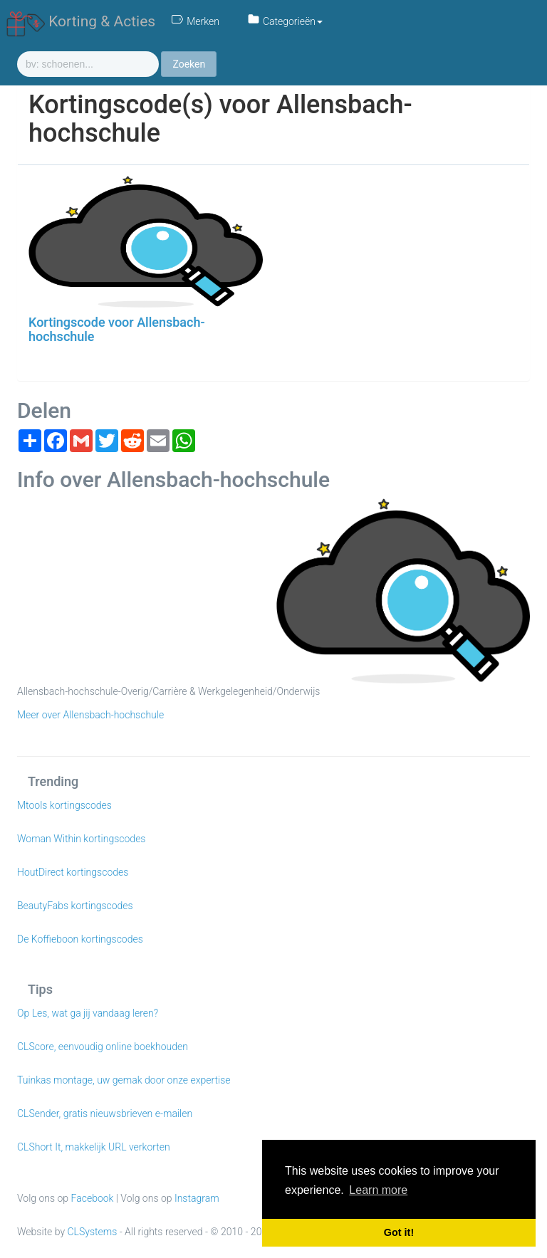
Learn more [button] (378, 1190)
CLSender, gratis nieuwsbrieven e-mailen (104, 1113)
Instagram (196, 1198)
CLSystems (93, 1231)
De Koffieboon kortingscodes (80, 939)
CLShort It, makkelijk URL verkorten (93, 1147)
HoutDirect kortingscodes (72, 872)
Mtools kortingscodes (64, 805)
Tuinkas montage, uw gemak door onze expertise (124, 1080)
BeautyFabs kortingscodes (75, 905)
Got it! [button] (399, 1232)
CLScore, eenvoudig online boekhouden (102, 1046)
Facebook (92, 1198)
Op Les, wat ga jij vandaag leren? (87, 1013)
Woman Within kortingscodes (81, 838)
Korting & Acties (80, 22)
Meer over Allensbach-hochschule (90, 714)
